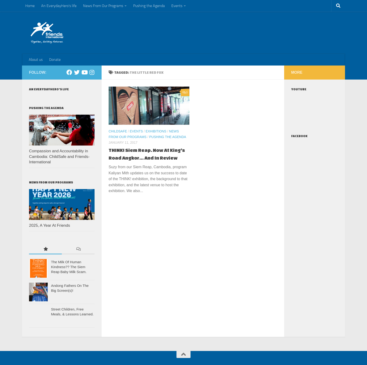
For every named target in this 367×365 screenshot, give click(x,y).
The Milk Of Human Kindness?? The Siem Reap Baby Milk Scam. (69, 267)
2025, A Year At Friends (49, 225)
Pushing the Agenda (149, 6)
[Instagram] (92, 72)
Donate (55, 59)
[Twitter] (77, 72)
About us (36, 59)
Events (176, 6)
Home (30, 6)
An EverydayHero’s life (59, 6)
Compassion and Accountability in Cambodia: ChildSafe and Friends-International (59, 156)
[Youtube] (84, 72)
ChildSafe (118, 131)
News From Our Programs (103, 6)
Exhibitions (156, 131)
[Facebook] (69, 72)
